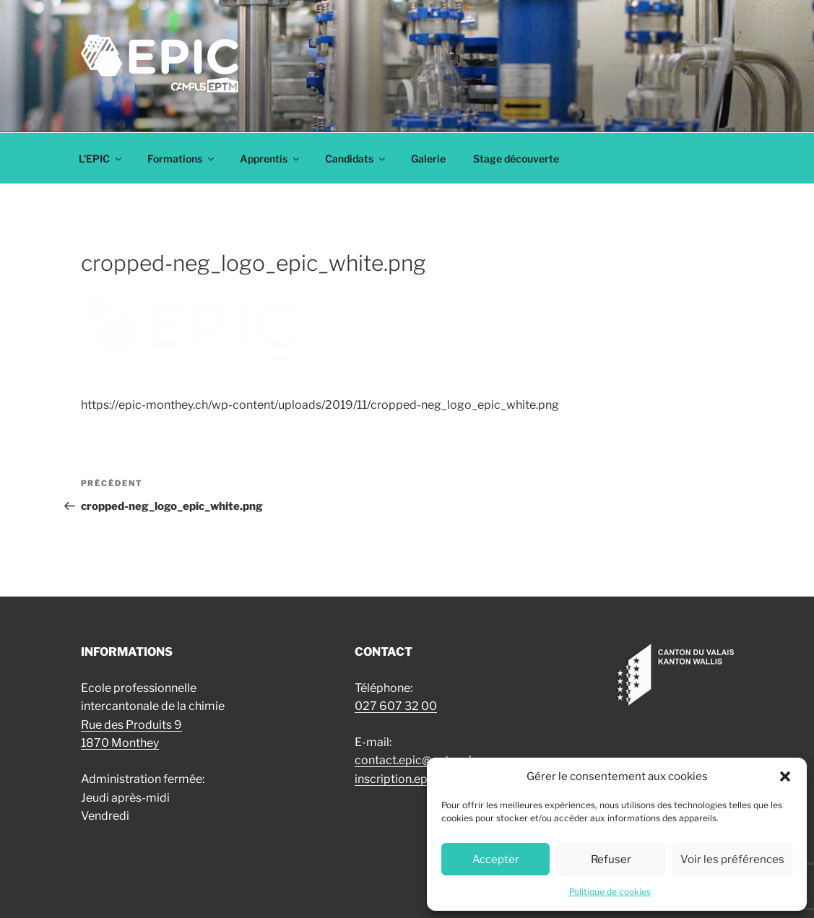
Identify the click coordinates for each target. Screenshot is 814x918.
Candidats (356, 158)
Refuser (611, 859)
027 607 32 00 (396, 706)
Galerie (428, 158)
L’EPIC (101, 158)
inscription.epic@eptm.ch (422, 779)
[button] (785, 776)
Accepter (495, 859)
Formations (181, 158)
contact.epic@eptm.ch (415, 760)
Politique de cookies (610, 891)
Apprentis (270, 158)
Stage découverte (516, 158)
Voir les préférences (732, 859)
